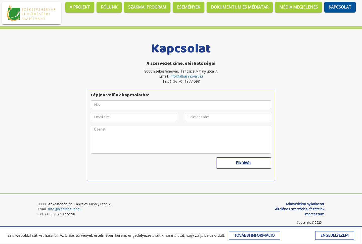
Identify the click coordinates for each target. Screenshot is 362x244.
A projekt (80, 7)
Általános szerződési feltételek (299, 209)
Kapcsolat (340, 7)
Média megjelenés (298, 7)
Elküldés (243, 163)
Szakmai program (147, 7)
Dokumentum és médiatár (239, 7)
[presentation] (129, 167)
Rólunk (109, 7)
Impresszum (314, 214)
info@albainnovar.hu (186, 76)
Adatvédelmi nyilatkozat (305, 204)
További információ (254, 235)
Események (188, 7)
